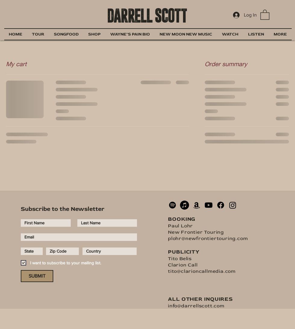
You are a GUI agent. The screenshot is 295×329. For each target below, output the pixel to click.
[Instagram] (232, 205)
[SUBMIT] (37, 276)
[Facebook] (220, 205)
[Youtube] (208, 205)
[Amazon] (196, 205)
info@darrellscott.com (196, 306)
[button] (264, 14)
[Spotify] (172, 205)
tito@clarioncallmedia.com (202, 271)
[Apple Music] (184, 205)
